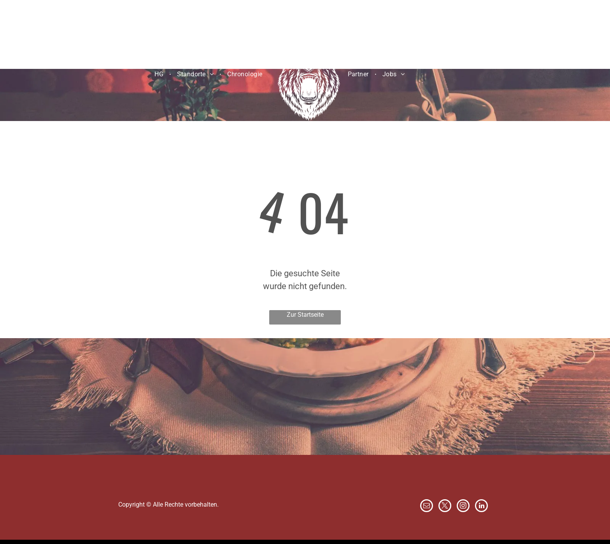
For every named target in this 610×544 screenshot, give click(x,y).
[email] (426, 506)
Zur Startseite (305, 314)
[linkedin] (481, 506)
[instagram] (463, 506)
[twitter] (444, 506)
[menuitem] (160, 74)
